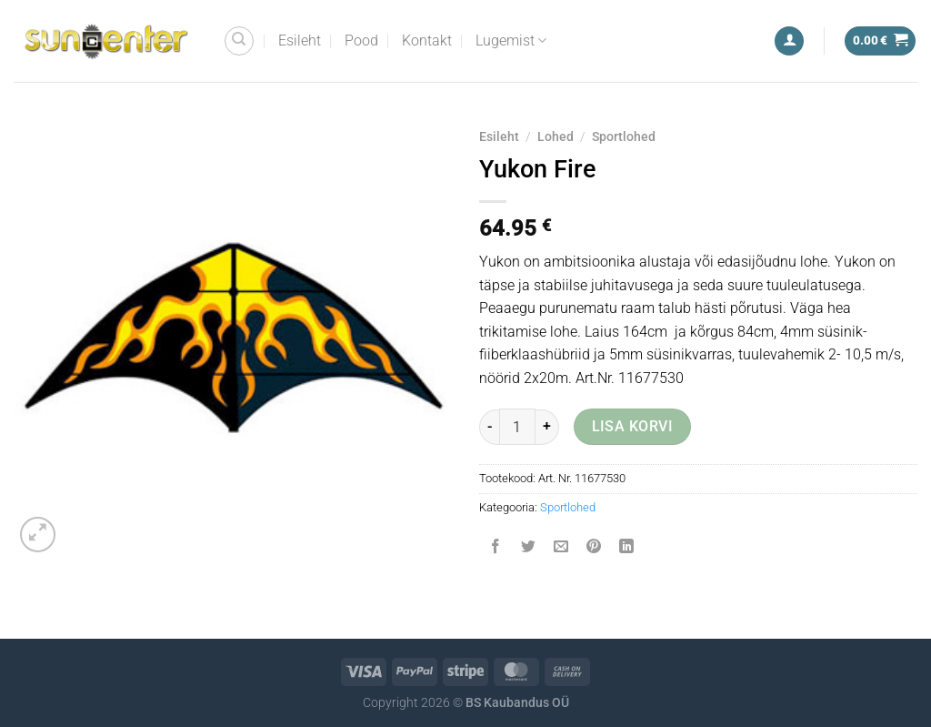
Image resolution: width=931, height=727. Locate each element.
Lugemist (511, 41)
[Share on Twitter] (529, 548)
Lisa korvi (633, 427)
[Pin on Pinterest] (594, 548)
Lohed (555, 136)
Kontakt (427, 40)
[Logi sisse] (789, 41)
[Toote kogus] (517, 427)
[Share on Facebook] (496, 548)
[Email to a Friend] (561, 548)
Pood (361, 40)
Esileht (299, 40)
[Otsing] (239, 41)
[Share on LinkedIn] (627, 548)
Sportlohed (624, 136)
